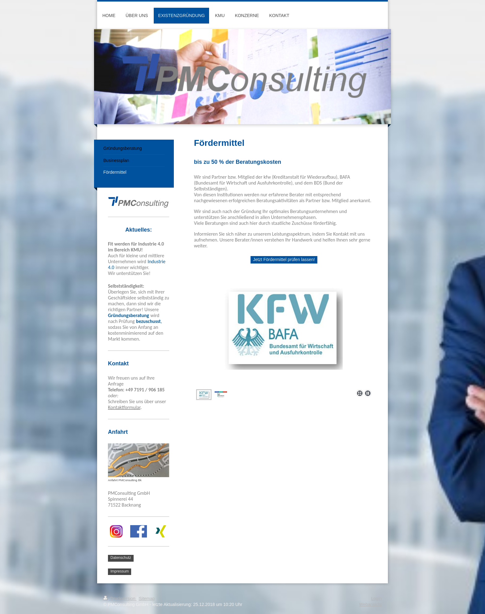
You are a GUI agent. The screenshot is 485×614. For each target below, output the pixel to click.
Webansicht (370, 604)
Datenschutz (120, 557)
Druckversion (119, 598)
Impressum (119, 571)
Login (376, 598)
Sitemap (147, 598)
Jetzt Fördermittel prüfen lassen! (284, 259)
